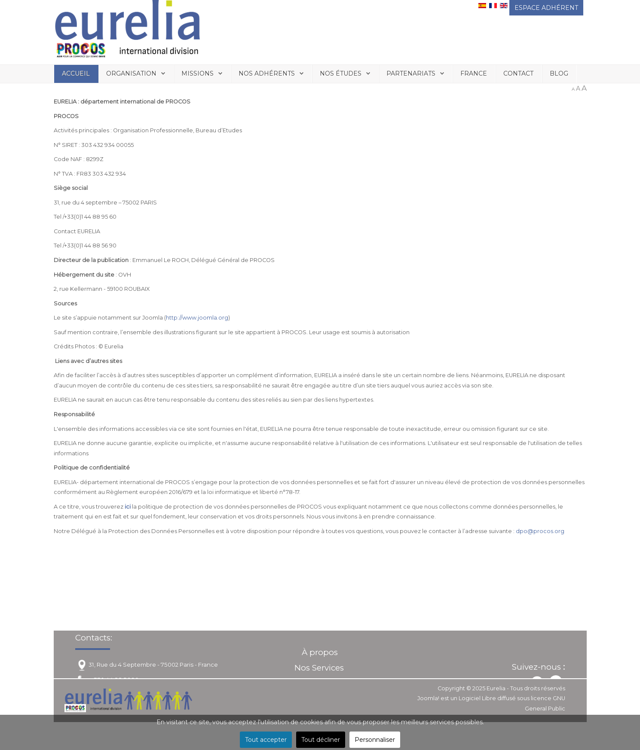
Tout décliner (320, 740)
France (473, 73)
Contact (518, 73)
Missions (197, 73)
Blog (559, 73)
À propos (320, 652)
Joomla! (428, 698)
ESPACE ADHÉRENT (546, 8)
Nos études (340, 73)
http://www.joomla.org (197, 317)
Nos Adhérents (267, 73)
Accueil (76, 73)
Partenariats (410, 73)
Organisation (131, 73)
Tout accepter (266, 740)
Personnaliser (375, 740)
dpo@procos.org (540, 531)
